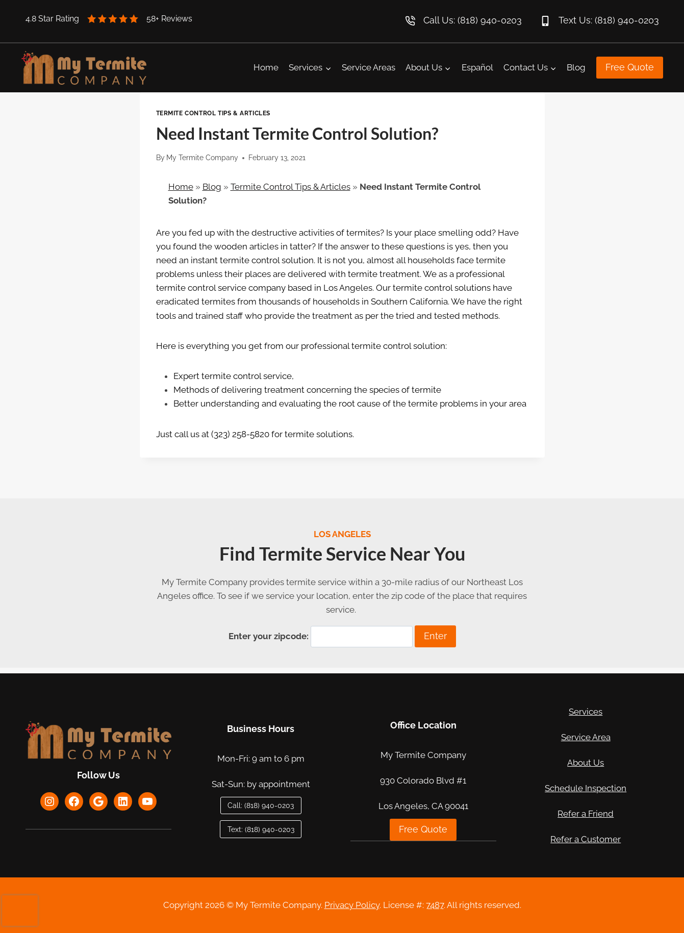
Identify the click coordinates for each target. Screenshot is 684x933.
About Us (585, 763)
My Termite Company (202, 158)
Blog (576, 67)
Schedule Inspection (585, 788)
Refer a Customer (585, 839)
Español (477, 67)
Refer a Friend (586, 814)
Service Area (586, 737)
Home (266, 67)
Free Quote (629, 67)
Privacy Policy (351, 905)
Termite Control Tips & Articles (213, 113)
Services (585, 712)
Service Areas (368, 67)
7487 (435, 905)
